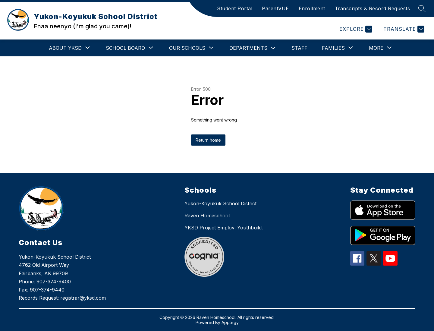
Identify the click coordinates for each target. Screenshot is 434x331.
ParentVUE (275, 8)
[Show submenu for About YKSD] (65, 48)
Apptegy (230, 322)
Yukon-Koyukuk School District (220, 203)
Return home (208, 140)
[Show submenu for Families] (333, 48)
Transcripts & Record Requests (372, 8)
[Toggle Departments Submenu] (273, 48)
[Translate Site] (403, 29)
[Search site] (422, 8)
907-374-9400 (53, 282)
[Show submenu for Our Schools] (187, 48)
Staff (299, 48)
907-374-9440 (47, 290)
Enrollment (312, 8)
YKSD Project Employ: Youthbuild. (223, 228)
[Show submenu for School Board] (125, 48)
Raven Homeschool (207, 216)
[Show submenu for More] (376, 48)
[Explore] (355, 29)
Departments (248, 48)
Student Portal (234, 8)
